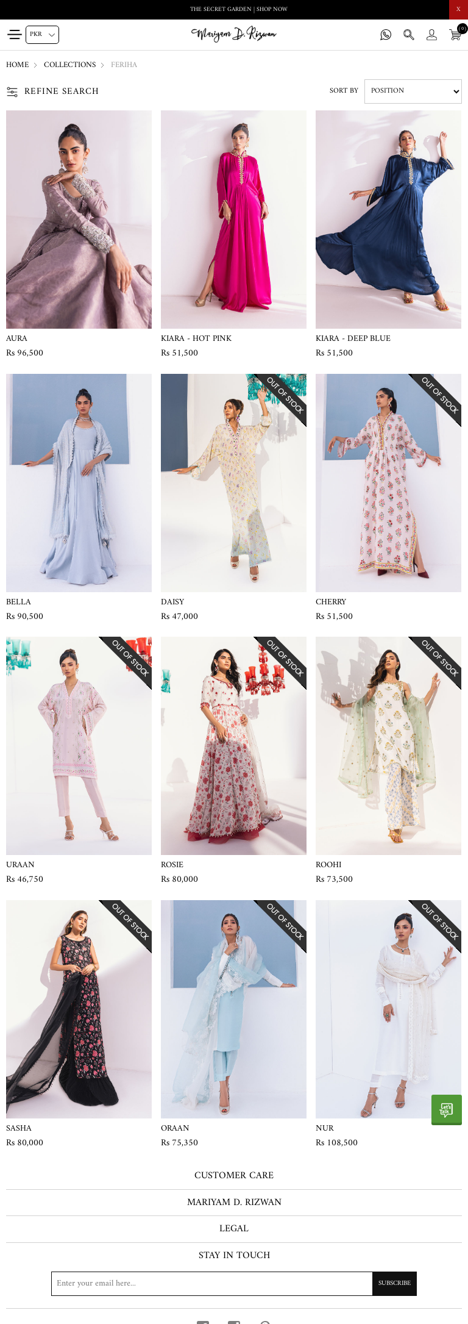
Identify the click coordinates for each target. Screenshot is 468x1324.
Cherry (331, 602)
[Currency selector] (42, 35)
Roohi (328, 865)
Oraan (175, 1129)
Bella (18, 602)
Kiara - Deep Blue (353, 339)
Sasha (19, 1129)
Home (17, 65)
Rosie (172, 865)
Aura (16, 339)
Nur (324, 1129)
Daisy (172, 602)
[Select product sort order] (413, 91)
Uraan (20, 865)
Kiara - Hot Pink (196, 339)
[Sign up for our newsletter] (234, 1284)
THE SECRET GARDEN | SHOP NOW (239, 9)
